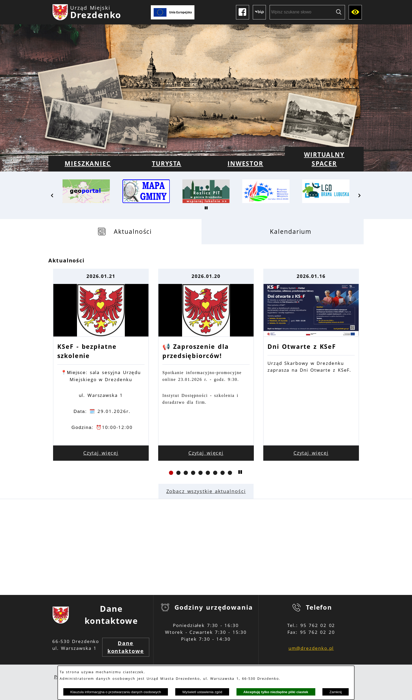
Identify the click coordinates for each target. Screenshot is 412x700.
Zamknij (335, 692)
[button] (52, 195)
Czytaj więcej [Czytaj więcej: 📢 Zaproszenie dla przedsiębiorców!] (206, 453)
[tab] (125, 231)
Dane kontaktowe (125, 647)
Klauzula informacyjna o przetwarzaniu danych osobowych (115, 692)
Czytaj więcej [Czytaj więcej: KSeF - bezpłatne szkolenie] (101, 453)
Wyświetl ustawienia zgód (202, 692)
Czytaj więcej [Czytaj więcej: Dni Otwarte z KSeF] (311, 453)
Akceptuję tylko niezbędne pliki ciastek (275, 692)
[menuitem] (87, 164)
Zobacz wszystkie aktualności (206, 491)
